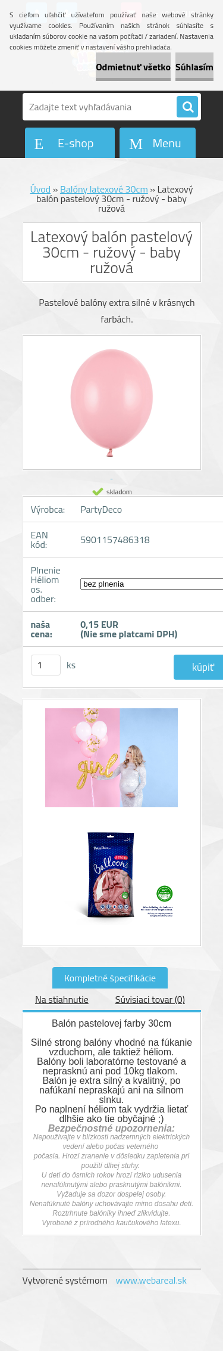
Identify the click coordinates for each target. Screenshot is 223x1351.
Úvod (40, 189)
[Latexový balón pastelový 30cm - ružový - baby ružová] (111, 764)
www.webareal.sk (151, 1280)
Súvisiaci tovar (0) (150, 999)
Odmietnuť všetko (133, 67)
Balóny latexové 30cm (104, 189)
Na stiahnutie (62, 999)
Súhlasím (194, 67)
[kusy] (46, 665)
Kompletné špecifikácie (110, 978)
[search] (187, 107)
